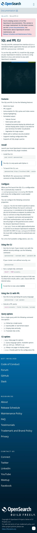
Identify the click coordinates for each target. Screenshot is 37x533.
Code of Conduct (10, 364)
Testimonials (8, 424)
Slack (4, 381)
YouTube (6, 474)
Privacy (5, 436)
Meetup (5, 479)
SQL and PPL (4, 16)
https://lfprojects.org (9, 529)
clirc (31, 239)
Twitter (5, 462)
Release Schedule (10, 407)
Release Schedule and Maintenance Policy (17, 34)
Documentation (9, 10)
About (4, 402)
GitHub (5, 375)
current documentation (16, 27)
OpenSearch (11, 4)
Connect (5, 456)
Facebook (6, 485)
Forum (4, 370)
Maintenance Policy (11, 413)
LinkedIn (5, 468)
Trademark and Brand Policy (16, 430)
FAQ (3, 419)
